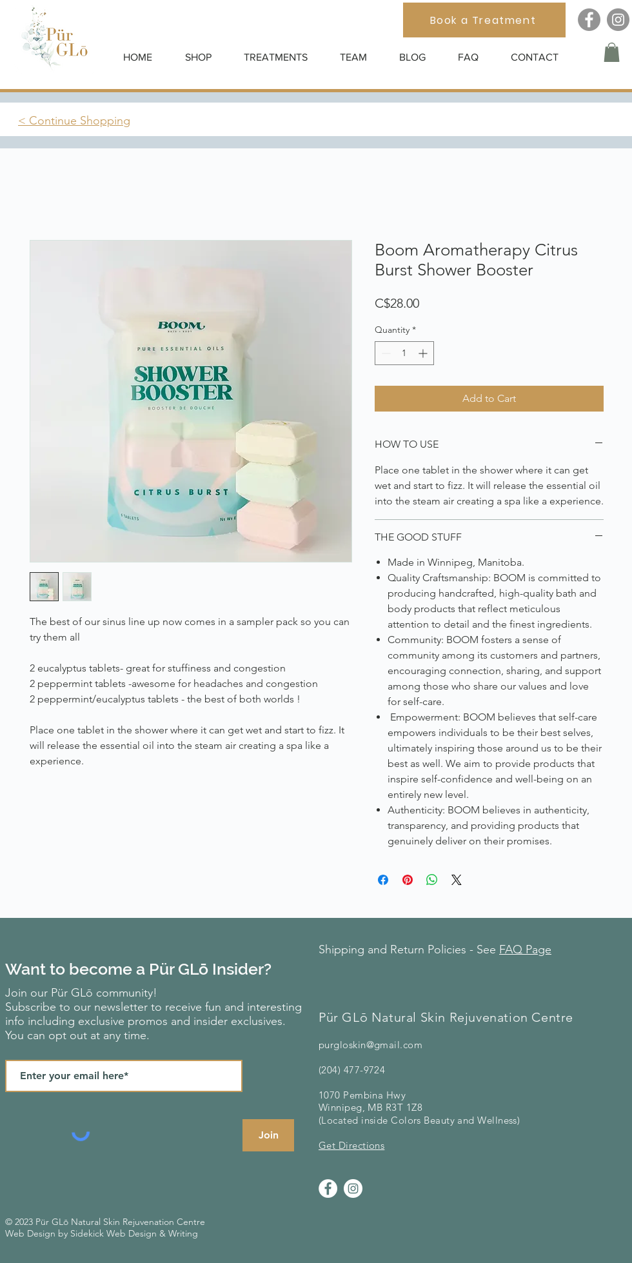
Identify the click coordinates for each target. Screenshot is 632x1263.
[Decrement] (385, 353)
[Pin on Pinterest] (407, 880)
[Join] (268, 1135)
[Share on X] (456, 880)
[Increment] (424, 353)
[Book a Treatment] (484, 20)
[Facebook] (589, 19)
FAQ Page (525, 949)
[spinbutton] (404, 353)
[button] (204, 57)
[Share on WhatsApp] (432, 880)
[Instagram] (618, 19)
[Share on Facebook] (383, 880)
